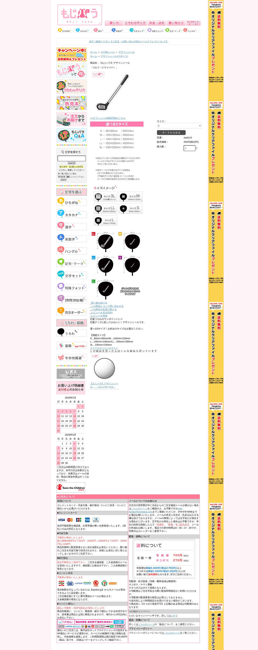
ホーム (93, 52)
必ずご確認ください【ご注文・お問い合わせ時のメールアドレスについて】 (128, 41)
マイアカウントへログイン (104, 348)
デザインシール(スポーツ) (114, 56)
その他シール (108, 52)
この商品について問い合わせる (107, 306)
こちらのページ (139, 508)
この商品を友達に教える (104, 309)
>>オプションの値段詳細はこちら (107, 118)
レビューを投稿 (99, 315)
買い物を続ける (99, 303)
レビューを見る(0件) (102, 312)
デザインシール (126, 52)
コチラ (174, 615)
